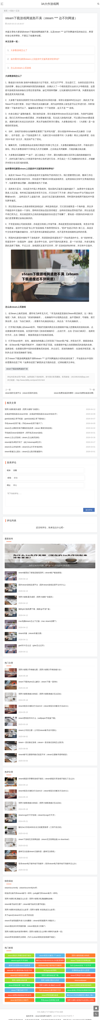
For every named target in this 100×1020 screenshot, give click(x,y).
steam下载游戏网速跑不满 (17, 372)
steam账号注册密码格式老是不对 (19, 965)
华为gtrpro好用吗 (49, 965)
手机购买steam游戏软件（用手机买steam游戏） (24, 436)
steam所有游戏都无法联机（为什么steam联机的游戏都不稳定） (31, 932)
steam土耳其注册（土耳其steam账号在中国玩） (38, 725)
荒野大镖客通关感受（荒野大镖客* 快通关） (23, 412)
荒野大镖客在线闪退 (19, 975)
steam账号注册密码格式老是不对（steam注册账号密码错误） (44, 749)
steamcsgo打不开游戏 (19, 955)
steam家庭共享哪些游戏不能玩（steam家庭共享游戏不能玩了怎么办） (47, 773)
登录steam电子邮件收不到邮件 (50, 960)
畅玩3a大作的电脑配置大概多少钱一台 (80, 990)
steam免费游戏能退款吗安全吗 (19, 990)
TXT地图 (49, 1007)
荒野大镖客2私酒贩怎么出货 (50, 980)
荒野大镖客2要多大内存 (50, 975)
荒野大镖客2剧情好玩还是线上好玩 (80, 995)
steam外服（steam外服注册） (31, 628)
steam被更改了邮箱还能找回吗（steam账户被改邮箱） (41, 567)
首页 (6, 11)
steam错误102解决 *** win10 (50, 950)
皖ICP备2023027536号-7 (64, 1011)
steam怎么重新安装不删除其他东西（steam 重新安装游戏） (29, 431)
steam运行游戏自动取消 (20, 970)
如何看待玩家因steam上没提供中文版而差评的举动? (35, 60)
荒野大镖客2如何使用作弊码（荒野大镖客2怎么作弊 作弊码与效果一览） (34, 926)
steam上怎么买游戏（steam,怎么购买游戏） (23, 440)
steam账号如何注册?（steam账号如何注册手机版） (26, 899)
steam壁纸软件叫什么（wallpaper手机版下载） (38, 713)
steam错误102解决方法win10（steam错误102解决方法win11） (44, 701)
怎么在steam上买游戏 (21, 70)
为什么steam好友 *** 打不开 (80, 960)
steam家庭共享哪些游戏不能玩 (19, 950)
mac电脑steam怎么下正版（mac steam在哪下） (38, 616)
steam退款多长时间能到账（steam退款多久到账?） (26, 921)
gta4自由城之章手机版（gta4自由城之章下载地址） (26, 422)
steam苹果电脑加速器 (50, 990)
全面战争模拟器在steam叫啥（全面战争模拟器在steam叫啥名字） (32, 417)
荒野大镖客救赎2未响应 (80, 950)
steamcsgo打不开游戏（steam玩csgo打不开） (38, 810)
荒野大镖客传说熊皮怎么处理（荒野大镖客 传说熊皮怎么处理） (31, 904)
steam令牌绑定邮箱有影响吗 (80, 980)
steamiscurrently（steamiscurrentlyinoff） (22, 882)
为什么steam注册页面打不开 (50, 985)
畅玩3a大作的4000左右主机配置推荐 (50, 955)
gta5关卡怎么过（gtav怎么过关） (32, 640)
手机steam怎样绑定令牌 (50, 995)
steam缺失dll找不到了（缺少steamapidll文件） (24, 445)
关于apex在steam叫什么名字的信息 (19, 910)
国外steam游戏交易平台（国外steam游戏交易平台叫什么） (43, 579)
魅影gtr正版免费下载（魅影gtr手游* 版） (35, 604)
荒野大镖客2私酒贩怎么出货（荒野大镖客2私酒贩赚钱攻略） (30, 893)
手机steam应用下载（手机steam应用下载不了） (24, 426)
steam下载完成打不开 (20, 985)
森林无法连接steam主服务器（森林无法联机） (38, 846)
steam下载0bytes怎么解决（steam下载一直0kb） (39, 676)
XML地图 (40, 1007)
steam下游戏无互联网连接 (80, 955)
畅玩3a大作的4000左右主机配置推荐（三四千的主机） (41, 822)
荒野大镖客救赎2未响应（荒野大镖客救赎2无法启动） (41, 688)
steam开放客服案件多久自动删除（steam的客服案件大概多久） (31, 915)
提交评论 (89, 505)
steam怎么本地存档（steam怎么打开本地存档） (24, 450)
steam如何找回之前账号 (20, 995)
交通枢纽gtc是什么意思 (80, 965)
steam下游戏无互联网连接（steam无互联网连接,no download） (45, 834)
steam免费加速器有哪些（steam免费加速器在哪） (74, 396)
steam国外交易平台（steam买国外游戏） (22, 396)
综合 (12, 11)
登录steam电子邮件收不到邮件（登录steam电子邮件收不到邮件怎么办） (48, 858)
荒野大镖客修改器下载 (50, 970)
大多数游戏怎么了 (19, 51)
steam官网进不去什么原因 (80, 970)
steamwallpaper (80, 975)
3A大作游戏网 (50, 3)
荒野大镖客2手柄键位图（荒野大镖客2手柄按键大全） (41, 664)
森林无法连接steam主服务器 (19, 960)
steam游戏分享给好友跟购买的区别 (80, 985)
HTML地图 (58, 1007)
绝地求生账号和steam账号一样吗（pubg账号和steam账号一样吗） (32, 888)
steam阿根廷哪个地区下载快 (19, 980)
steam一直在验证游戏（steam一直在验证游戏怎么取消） (42, 737)
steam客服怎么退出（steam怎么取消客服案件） (24, 455)
